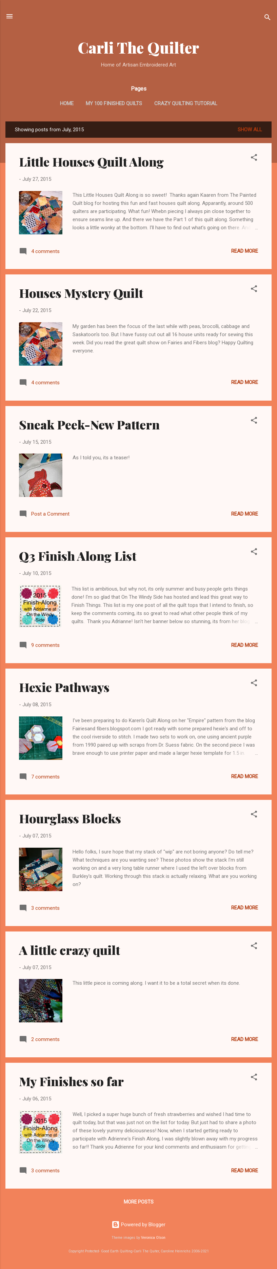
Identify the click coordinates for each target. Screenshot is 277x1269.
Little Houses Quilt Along (91, 161)
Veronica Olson (153, 1237)
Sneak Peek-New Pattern (89, 424)
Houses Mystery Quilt (81, 293)
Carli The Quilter (138, 47)
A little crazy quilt (69, 950)
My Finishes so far (71, 1081)
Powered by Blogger (138, 1225)
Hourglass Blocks (70, 818)
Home (67, 103)
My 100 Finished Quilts (114, 103)
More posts (139, 1202)
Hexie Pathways (64, 687)
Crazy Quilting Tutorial (185, 103)
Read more (244, 251)
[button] (254, 158)
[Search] (267, 18)
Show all (250, 130)
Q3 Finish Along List (77, 555)
